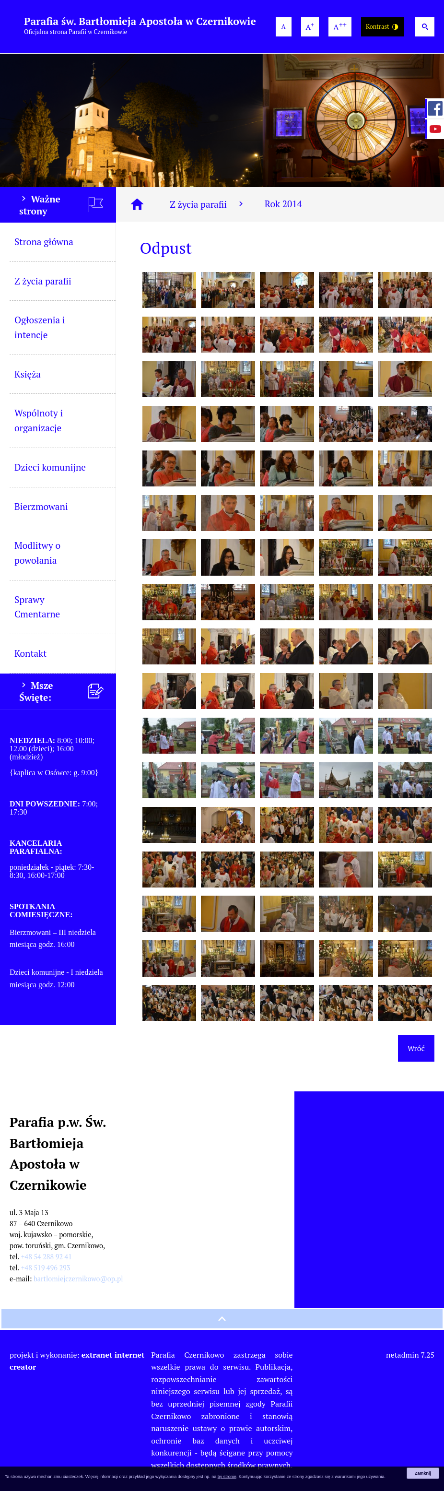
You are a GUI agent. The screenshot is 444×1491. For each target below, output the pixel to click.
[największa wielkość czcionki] (339, 26)
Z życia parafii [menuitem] (42, 281)
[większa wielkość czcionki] (310, 26)
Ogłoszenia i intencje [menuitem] (39, 327)
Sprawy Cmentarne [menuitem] (37, 606)
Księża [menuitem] (27, 374)
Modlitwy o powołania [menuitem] (37, 552)
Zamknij (423, 1473)
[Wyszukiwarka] (424, 26)
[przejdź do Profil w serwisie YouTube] (434, 129)
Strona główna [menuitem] (43, 242)
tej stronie (227, 1476)
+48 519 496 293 (45, 1267)
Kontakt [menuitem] (30, 653)
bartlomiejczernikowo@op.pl (78, 1278)
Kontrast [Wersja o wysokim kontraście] (382, 27)
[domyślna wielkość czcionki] (284, 26)
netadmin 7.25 (410, 1354)
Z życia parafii (207, 204)
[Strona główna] (137, 204)
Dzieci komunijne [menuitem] (50, 467)
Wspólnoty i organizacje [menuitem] (38, 420)
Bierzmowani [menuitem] (41, 506)
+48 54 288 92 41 (46, 1256)
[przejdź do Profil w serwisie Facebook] (434, 108)
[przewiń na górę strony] (222, 1319)
